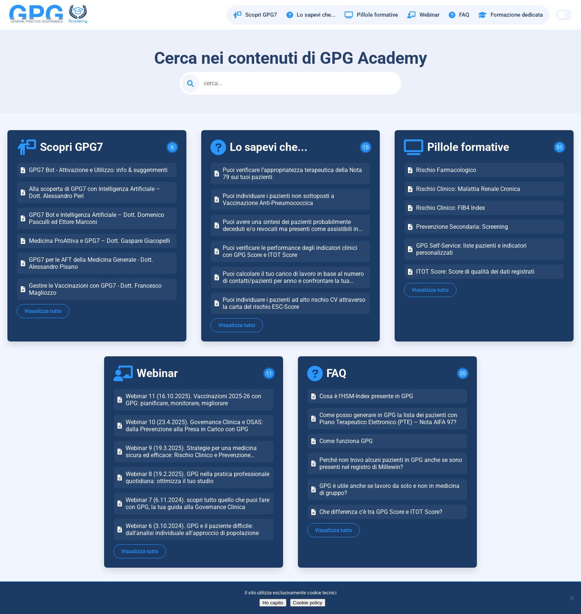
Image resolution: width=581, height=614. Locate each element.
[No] (571, 597)
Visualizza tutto (43, 311)
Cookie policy (307, 602)
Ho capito (272, 602)
